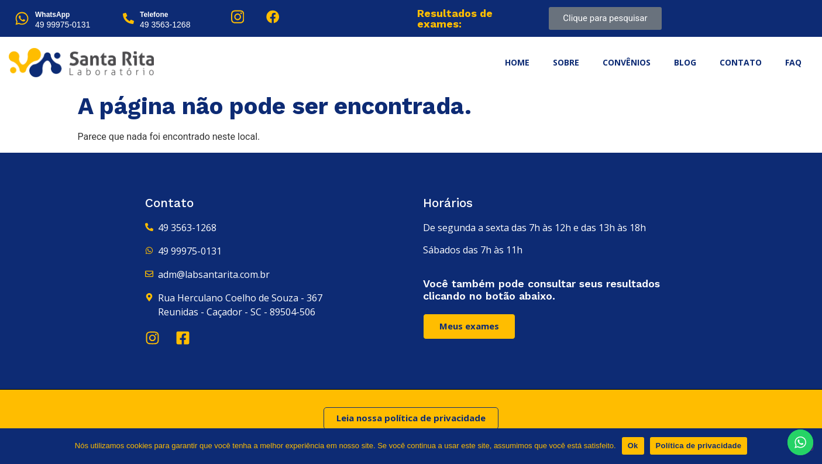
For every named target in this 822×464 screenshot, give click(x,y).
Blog (685, 62)
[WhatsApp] (22, 18)
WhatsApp (52, 15)
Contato (741, 62)
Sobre (566, 62)
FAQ (793, 62)
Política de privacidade (699, 445)
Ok (633, 445)
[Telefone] (128, 18)
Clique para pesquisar (605, 18)
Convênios (627, 62)
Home (517, 62)
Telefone (154, 15)
